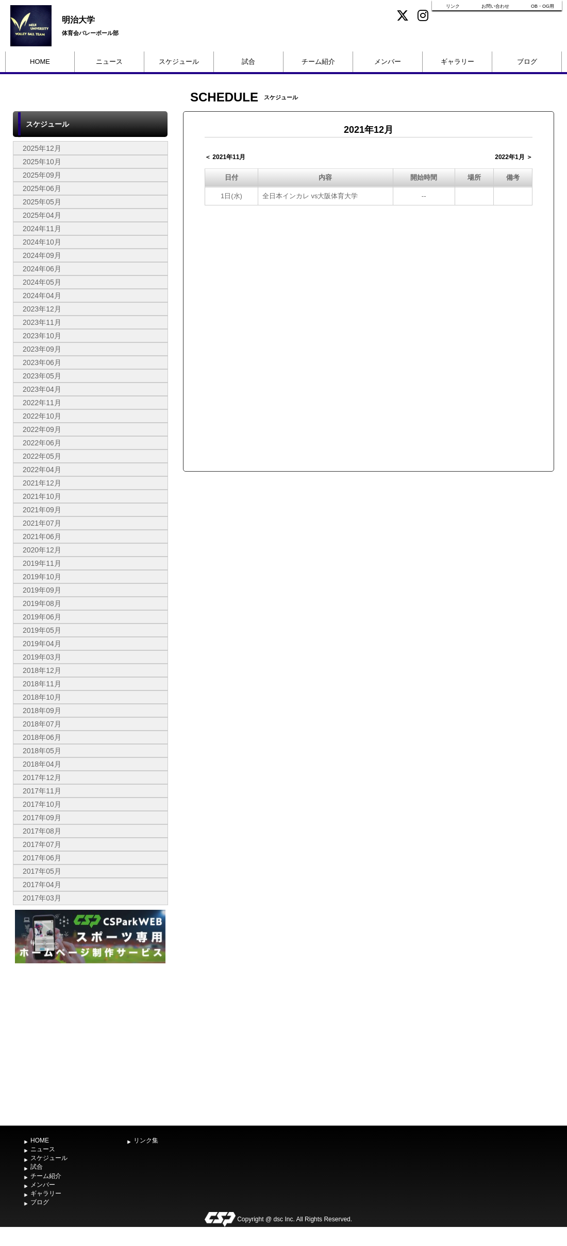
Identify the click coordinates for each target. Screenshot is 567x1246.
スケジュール (179, 61)
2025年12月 (42, 148)
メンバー (387, 61)
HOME (40, 61)
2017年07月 (42, 844)
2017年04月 (42, 884)
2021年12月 (42, 483)
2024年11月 (42, 228)
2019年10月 (42, 577)
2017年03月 (42, 898)
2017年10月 (42, 804)
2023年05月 (42, 376)
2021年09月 (42, 510)
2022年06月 (42, 443)
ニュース (109, 61)
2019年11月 (42, 563)
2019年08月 (42, 603)
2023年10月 (42, 336)
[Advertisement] (90, 1043)
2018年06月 (42, 737)
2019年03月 (42, 657)
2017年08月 (42, 831)
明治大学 (78, 19)
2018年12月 (42, 670)
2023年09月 (42, 349)
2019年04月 (42, 643)
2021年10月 (42, 496)
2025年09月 (42, 175)
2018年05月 (42, 751)
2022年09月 (42, 429)
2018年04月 (42, 764)
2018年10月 (42, 697)
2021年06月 (42, 536)
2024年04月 (42, 295)
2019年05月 (42, 630)
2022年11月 (42, 403)
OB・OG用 (542, 6)
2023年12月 (42, 309)
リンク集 (146, 1140)
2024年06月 (42, 269)
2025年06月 (42, 188)
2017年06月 (42, 858)
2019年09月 (42, 590)
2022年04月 (42, 469)
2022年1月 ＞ (513, 157)
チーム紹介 (318, 61)
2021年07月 (42, 523)
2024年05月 (42, 282)
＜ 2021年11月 (225, 157)
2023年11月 (42, 322)
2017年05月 (42, 871)
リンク (453, 6)
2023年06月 (42, 362)
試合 (248, 61)
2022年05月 (42, 456)
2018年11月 (42, 684)
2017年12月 (42, 777)
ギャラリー (457, 61)
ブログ (527, 61)
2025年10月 (42, 162)
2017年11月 (42, 791)
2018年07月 (42, 724)
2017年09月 (42, 818)
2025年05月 (42, 202)
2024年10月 (42, 242)
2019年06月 (42, 617)
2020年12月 (42, 550)
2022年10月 (42, 416)
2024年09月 (42, 255)
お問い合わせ (495, 6)
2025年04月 (42, 215)
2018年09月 (42, 710)
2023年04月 (42, 389)
